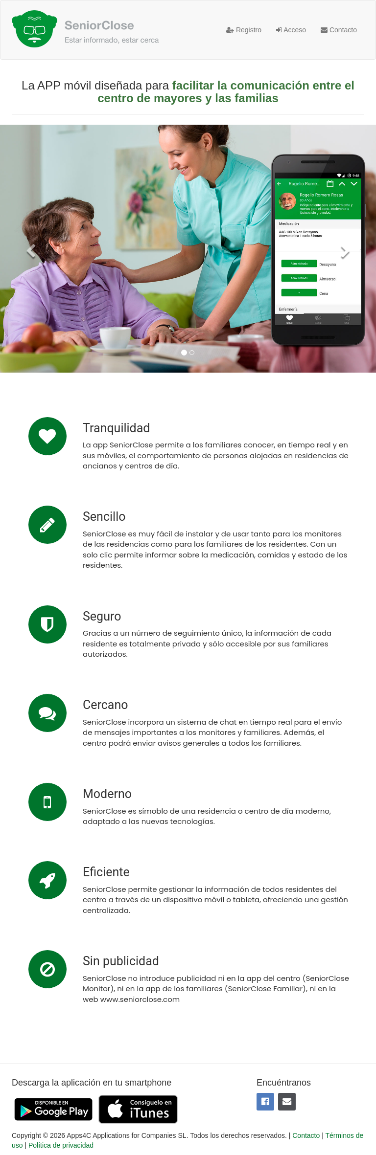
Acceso (291, 30)
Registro (243, 30)
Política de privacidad (61, 1145)
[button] (28, 249)
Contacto (339, 30)
